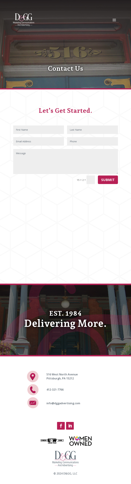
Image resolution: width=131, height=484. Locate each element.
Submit (108, 180)
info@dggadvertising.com (63, 403)
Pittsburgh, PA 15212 (60, 378)
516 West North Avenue (62, 374)
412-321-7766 (55, 389)
